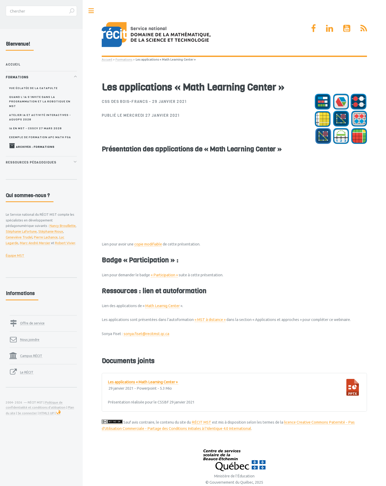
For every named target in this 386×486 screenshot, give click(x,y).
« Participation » (164, 275)
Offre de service (32, 323)
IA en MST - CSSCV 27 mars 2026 (35, 128)
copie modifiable (148, 244)
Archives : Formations (32, 146)
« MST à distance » (210, 319)
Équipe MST (15, 255)
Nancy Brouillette (63, 225)
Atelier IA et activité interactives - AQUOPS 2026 (40, 117)
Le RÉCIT (26, 372)
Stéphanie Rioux (50, 231)
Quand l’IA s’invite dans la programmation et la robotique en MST (39, 101)
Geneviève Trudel (19, 237)
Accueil (107, 59)
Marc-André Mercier (35, 243)
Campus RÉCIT (31, 356)
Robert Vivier (65, 243)
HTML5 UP (46, 413)
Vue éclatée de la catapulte (33, 88)
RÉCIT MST (201, 422)
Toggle (91, 11)
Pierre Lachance (46, 237)
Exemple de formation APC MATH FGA (40, 137)
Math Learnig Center (162, 305)
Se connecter (27, 413)
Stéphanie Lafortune (21, 231)
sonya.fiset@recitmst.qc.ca (146, 333)
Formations (124, 59)
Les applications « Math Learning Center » (143, 382)
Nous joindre (29, 339)
